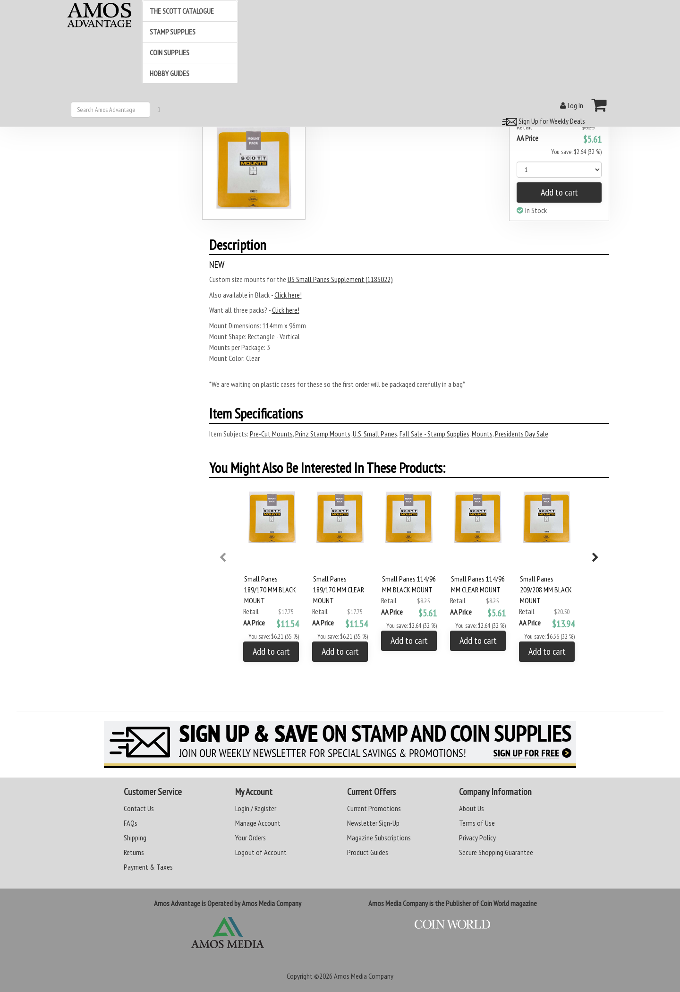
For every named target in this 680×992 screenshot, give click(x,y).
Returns (134, 852)
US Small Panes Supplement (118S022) (340, 279)
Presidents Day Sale (521, 433)
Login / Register (255, 808)
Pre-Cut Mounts (271, 433)
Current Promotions (374, 808)
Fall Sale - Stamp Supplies (434, 433)
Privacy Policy (477, 837)
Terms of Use (477, 823)
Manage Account (257, 823)
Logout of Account (261, 852)
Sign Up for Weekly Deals (542, 121)
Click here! (288, 294)
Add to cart (559, 192)
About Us (471, 808)
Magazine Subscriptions (379, 837)
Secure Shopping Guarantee (496, 852)
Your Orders (250, 837)
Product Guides (367, 852)
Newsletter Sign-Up (373, 823)
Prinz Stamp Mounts (322, 433)
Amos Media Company (363, 976)
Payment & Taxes (148, 867)
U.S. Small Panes (375, 433)
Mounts (482, 433)
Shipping (135, 837)
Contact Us (139, 808)
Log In (571, 105)
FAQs (130, 823)
